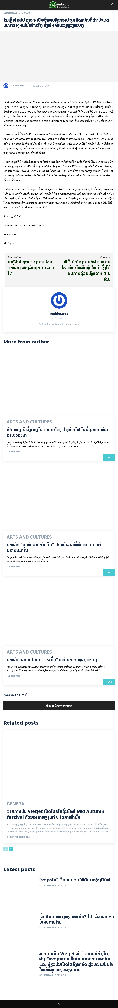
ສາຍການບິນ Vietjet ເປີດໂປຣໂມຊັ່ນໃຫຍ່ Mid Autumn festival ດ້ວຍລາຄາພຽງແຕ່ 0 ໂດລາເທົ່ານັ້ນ (55, 814)
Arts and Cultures (29, 422)
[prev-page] (5, 849)
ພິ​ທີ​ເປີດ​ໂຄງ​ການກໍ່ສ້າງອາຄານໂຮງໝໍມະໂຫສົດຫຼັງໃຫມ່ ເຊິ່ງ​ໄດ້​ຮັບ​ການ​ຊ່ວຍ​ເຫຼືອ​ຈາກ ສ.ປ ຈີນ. (86, 270)
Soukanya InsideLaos (52, 885)
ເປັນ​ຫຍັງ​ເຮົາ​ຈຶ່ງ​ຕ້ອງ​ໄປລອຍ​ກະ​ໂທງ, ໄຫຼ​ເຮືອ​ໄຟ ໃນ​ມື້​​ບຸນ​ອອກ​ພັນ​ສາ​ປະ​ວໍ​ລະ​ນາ (57, 432)
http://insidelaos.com (59, 318)
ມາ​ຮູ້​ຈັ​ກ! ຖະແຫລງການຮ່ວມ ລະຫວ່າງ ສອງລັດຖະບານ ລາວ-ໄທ (32, 267)
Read (109, 457)
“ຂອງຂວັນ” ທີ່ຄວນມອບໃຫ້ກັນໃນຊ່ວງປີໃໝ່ (74, 880)
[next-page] (11, 849)
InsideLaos (17, 85)
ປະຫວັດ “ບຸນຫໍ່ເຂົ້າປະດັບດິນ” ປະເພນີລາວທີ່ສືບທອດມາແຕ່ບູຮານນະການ (54, 547)
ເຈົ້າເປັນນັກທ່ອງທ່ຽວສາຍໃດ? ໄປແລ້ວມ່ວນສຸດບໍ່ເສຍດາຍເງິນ (76, 919)
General (11, 13)
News (25, 13)
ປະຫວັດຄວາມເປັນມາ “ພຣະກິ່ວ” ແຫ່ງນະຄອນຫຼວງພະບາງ (52, 659)
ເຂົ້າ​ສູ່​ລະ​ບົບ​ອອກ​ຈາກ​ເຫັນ (59, 705)
